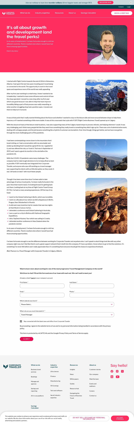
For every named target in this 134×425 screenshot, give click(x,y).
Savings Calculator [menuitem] (88, 13)
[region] (67, 418)
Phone (72, 291)
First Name (24, 282)
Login (129, 7)
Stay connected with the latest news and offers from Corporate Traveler (47, 321)
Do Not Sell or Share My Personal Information (89, 418)
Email (22, 291)
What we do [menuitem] (25, 13)
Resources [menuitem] (59, 13)
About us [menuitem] (72, 13)
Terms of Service (78, 333)
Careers (121, 7)
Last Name (73, 282)
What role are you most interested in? (32, 311)
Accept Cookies (120, 418)
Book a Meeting (122, 13)
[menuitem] (37, 370)
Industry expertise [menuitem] (42, 13)
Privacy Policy (64, 333)
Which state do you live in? (28, 301)
